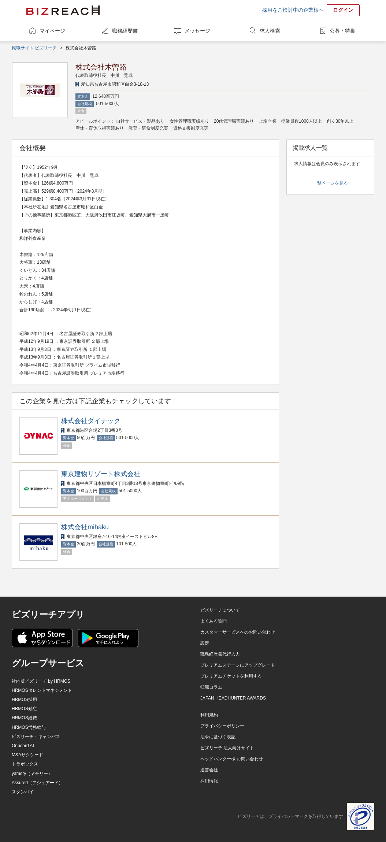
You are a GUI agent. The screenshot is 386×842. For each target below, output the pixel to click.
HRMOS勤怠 (24, 708)
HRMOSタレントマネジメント (42, 690)
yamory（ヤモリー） (32, 773)
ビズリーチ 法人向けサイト (227, 747)
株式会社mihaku (85, 527)
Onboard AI (23, 745)
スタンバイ (23, 791)
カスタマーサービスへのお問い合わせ (237, 632)
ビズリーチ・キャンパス (36, 736)
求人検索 (270, 31)
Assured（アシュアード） (37, 782)
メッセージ (197, 31)
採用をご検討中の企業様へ (293, 10)
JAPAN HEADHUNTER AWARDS (233, 698)
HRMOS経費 (24, 717)
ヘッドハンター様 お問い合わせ (231, 758)
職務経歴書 (125, 31)
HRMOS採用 (24, 699)
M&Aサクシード (27, 754)
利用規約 (209, 714)
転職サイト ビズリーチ (34, 48)
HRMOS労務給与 (29, 727)
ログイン (343, 10)
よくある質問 (213, 621)
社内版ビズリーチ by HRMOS (41, 681)
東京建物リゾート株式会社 (100, 474)
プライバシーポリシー (222, 725)
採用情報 (209, 780)
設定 (204, 643)
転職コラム (211, 687)
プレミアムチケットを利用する (231, 676)
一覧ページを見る (330, 183)
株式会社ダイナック (90, 420)
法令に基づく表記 (217, 736)
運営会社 (209, 769)
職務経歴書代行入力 (220, 654)
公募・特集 (342, 31)
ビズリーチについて (220, 610)
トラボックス (25, 764)
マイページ (52, 31)
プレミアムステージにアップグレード (237, 665)
